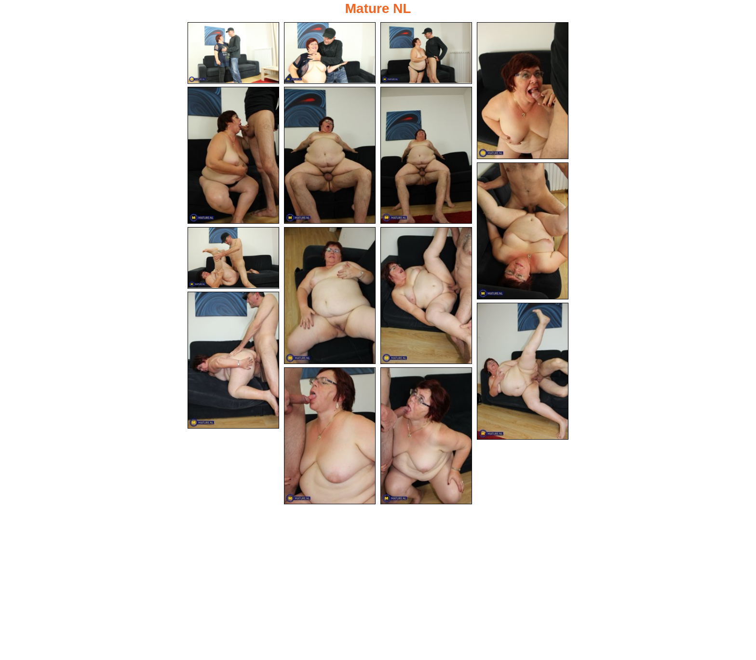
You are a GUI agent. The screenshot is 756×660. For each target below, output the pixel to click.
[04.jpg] (522, 90)
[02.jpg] (330, 53)
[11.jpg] (426, 295)
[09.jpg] (233, 258)
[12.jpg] (233, 360)
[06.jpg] (330, 155)
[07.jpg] (426, 155)
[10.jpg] (330, 295)
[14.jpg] (330, 435)
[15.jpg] (426, 435)
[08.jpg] (522, 230)
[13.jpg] (522, 371)
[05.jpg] (233, 155)
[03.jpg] (426, 53)
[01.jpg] (233, 53)
